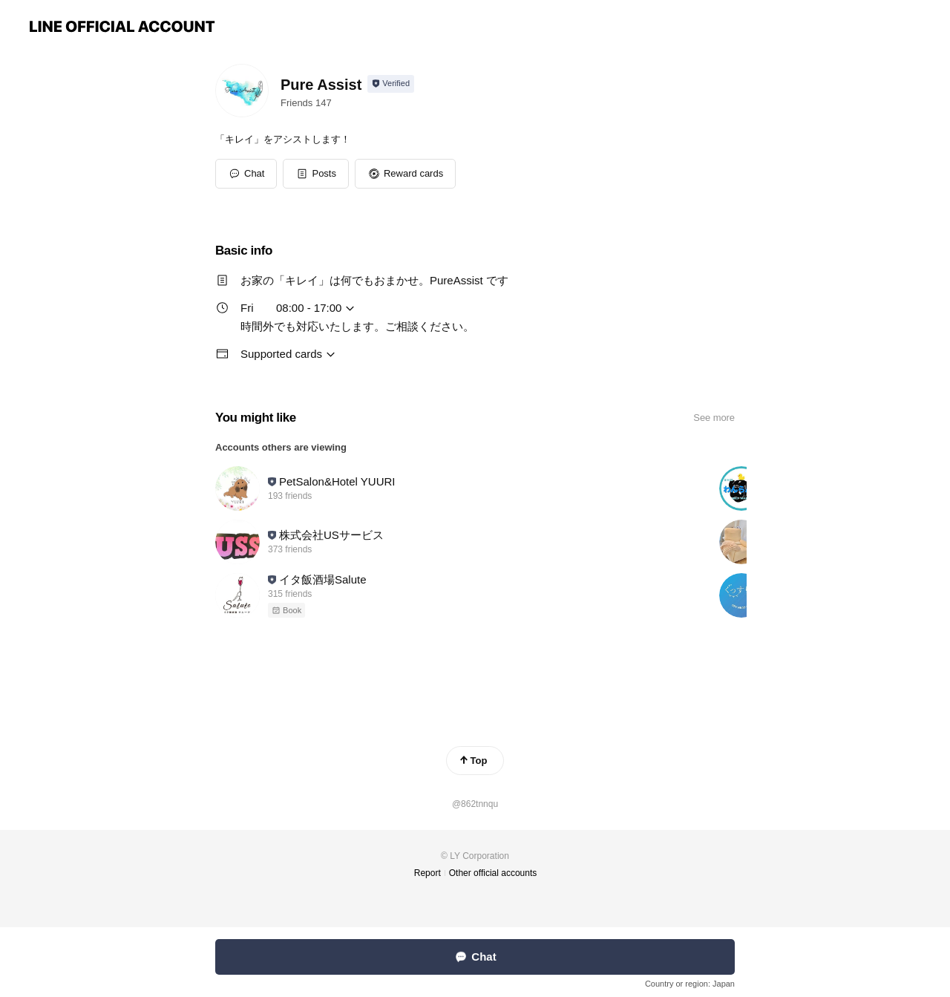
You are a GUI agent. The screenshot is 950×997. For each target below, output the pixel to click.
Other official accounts (493, 873)
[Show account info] (390, 84)
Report (427, 873)
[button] (316, 174)
